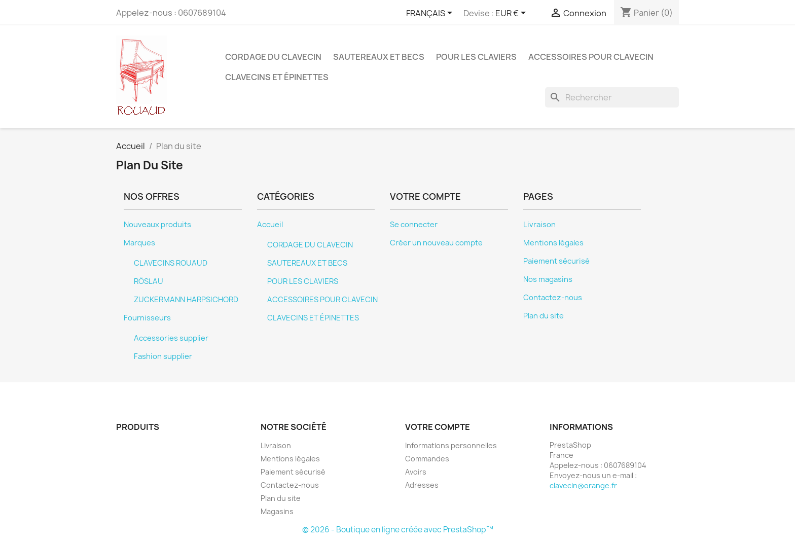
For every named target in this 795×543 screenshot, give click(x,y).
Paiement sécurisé (556, 261)
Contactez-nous (552, 298)
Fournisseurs (147, 318)
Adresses (422, 485)
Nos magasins (547, 279)
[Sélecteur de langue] (431, 14)
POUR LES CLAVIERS (476, 56)
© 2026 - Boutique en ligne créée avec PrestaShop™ (397, 529)
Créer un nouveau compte (436, 243)
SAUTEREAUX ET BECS (378, 56)
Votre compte (437, 426)
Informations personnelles (451, 445)
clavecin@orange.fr (583, 485)
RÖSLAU (148, 281)
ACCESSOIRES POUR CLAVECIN (591, 56)
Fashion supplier (163, 356)
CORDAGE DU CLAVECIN (273, 56)
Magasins (277, 511)
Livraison (539, 225)
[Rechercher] (612, 97)
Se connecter (414, 225)
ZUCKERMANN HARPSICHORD (186, 300)
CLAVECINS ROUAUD (170, 263)
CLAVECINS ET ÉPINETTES (277, 77)
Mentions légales (553, 243)
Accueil (270, 225)
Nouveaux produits (157, 225)
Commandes (427, 458)
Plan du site (543, 316)
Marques (139, 243)
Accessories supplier (171, 338)
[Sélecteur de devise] (512, 14)
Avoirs (415, 472)
